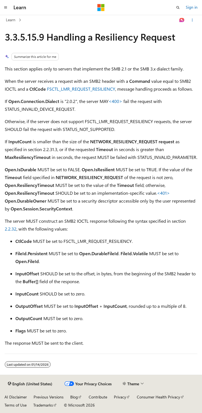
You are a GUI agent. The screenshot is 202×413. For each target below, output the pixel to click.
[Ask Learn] (182, 20)
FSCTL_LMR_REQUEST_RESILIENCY (81, 89)
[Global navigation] (5, 8)
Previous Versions (49, 397)
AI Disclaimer (15, 397)
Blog (74, 397)
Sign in (192, 7)
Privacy (120, 397)
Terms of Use (15, 405)
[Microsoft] (101, 7)
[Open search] (178, 8)
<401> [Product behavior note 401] (163, 193)
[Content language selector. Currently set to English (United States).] (30, 383)
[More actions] (192, 20)
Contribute (98, 397)
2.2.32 (11, 229)
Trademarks (43, 405)
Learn (10, 19)
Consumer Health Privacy (158, 397)
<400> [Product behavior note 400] (115, 101)
